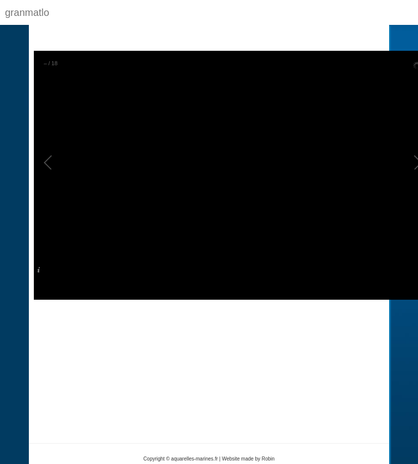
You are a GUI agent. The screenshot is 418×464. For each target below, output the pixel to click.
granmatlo (27, 12)
